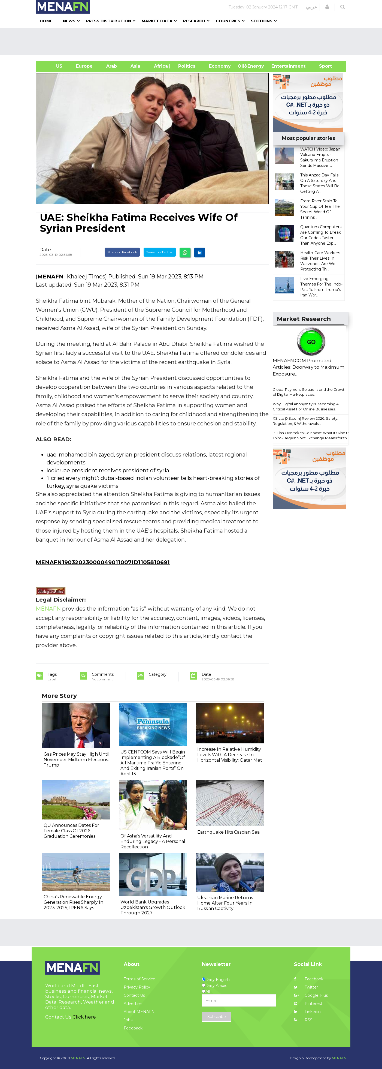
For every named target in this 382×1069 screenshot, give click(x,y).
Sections (261, 21)
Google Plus (311, 995)
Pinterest (308, 1003)
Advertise (133, 1003)
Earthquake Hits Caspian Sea (228, 832)
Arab (111, 66)
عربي (311, 7)
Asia (135, 66)
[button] (327, 7)
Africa (160, 66)
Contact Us (134, 995)
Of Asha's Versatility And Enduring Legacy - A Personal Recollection (152, 841)
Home (46, 21)
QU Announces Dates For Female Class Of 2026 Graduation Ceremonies (71, 831)
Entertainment (280, 66)
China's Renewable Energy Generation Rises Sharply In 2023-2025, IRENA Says (73, 902)
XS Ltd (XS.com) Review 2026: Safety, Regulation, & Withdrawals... (305, 421)
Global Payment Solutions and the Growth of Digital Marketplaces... (310, 392)
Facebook (308, 979)
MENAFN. (78, 1058)
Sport (322, 66)
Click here (84, 1017)
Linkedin (307, 1011)
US (52, 66)
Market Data (157, 21)
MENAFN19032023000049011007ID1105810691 (103, 562)
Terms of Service (139, 979)
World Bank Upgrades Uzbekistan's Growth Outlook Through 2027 (152, 907)
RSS (303, 1019)
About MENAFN (139, 1011)
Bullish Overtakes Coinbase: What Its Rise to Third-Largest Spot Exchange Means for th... (311, 435)
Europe (84, 66)
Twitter (306, 987)
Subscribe (216, 1016)
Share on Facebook (122, 252)
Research (194, 21)
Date (45, 249)
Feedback (133, 1028)
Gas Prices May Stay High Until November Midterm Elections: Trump (77, 760)
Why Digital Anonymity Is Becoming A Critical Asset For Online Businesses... (306, 406)
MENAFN (50, 276)
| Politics (185, 66)
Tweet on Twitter (159, 252)
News (69, 21)
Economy (220, 66)
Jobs (128, 1019)
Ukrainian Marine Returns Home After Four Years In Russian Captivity (225, 903)
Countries (228, 21)
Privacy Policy (137, 987)
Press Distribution (108, 21)
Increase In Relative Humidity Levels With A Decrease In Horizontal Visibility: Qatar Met (229, 755)
